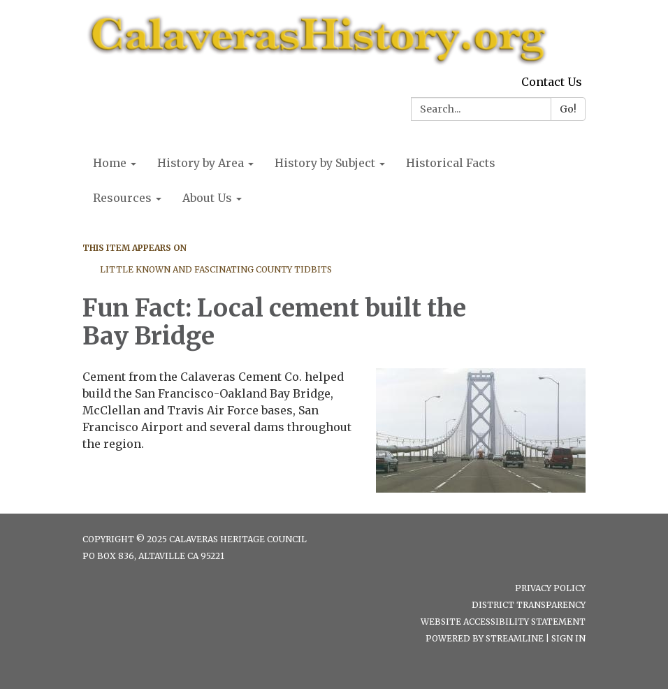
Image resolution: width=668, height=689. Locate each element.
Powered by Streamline (485, 638)
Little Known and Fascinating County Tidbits (216, 269)
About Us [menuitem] (207, 198)
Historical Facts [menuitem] (450, 163)
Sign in (568, 638)
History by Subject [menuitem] (325, 163)
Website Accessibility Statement (503, 621)
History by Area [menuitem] (200, 163)
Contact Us (551, 82)
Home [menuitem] (109, 163)
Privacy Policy (550, 588)
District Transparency (529, 605)
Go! (568, 109)
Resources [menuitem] (122, 198)
